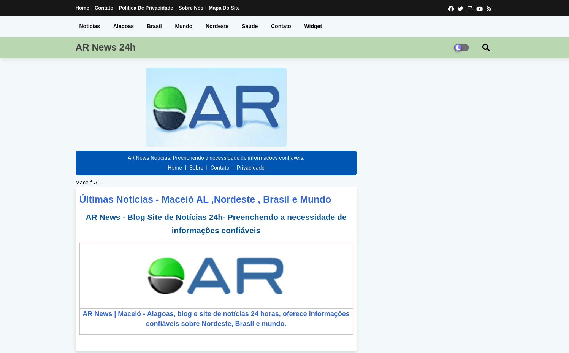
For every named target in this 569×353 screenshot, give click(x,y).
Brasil (154, 26)
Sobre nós (191, 8)
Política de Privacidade (146, 8)
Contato (104, 8)
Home (82, 8)
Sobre (196, 168)
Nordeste (217, 26)
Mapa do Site (224, 8)
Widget (313, 26)
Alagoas (123, 26)
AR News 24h (106, 47)
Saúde (250, 26)
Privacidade (251, 168)
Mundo (183, 26)
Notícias (89, 26)
